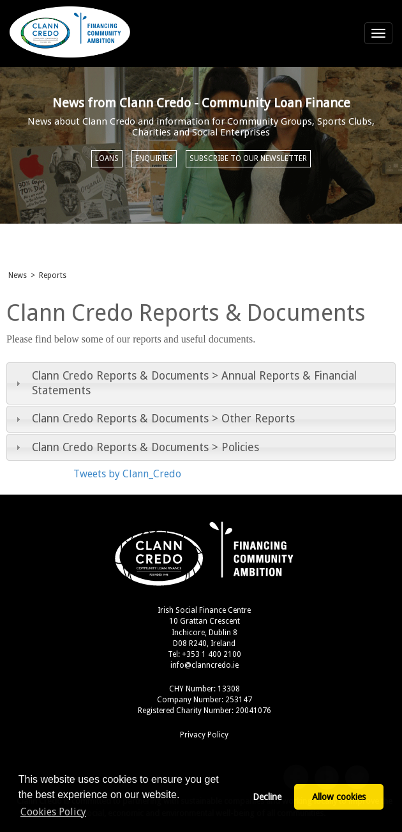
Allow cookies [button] (339, 797)
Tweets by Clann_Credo (127, 474)
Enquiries (154, 158)
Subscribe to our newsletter (248, 158)
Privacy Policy (204, 734)
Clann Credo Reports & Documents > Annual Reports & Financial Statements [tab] (185, 383)
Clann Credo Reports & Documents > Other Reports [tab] (154, 418)
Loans (107, 158)
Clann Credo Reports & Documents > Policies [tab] (136, 447)
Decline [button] (267, 797)
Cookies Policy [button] (53, 812)
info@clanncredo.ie (204, 665)
